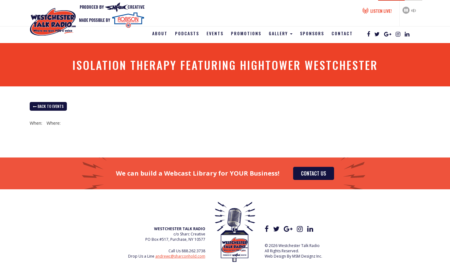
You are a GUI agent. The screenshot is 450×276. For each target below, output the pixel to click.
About (160, 33)
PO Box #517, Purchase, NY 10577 (175, 239)
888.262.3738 (193, 251)
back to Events (48, 106)
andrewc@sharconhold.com (180, 256)
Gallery (280, 33)
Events (215, 33)
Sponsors (312, 33)
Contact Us (313, 173)
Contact (342, 33)
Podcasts (187, 33)
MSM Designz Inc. (307, 256)
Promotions (246, 33)
